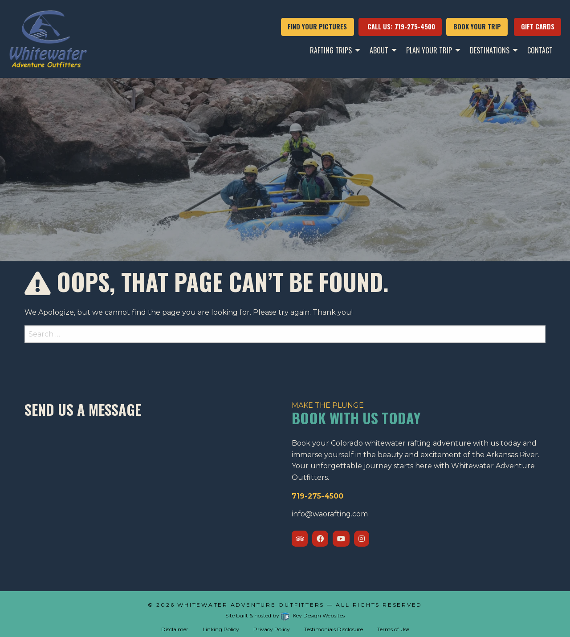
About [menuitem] (379, 50)
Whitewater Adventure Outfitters (252, 604)
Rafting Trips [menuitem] (331, 50)
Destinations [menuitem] (489, 50)
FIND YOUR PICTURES (317, 26)
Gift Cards (537, 26)
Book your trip (477, 26)
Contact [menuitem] (540, 50)
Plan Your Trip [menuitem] (429, 50)
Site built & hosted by (284, 615)
